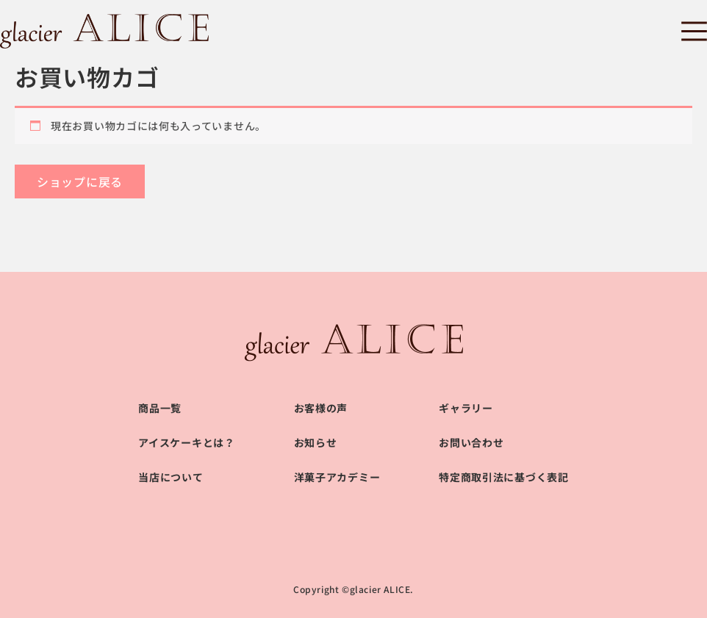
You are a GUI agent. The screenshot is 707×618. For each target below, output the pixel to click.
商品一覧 (160, 407)
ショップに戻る (80, 181)
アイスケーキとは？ (186, 442)
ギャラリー (466, 407)
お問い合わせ (471, 442)
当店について (170, 477)
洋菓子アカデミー (337, 477)
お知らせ (315, 442)
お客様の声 (321, 407)
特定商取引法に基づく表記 (503, 477)
